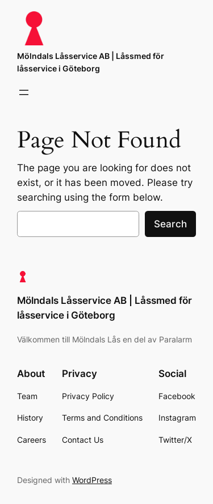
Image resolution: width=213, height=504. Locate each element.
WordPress (92, 480)
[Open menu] (24, 92)
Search (170, 224)
